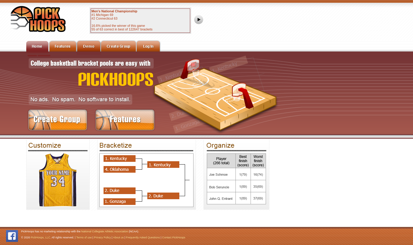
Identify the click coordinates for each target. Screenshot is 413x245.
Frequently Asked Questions (143, 237)
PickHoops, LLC (40, 237)
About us (118, 237)
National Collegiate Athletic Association (104, 231)
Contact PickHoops (173, 237)
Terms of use (84, 237)
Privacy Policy (102, 237)
